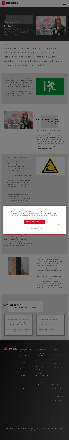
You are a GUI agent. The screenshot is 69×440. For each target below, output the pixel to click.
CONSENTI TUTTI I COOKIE (34, 222)
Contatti (61, 222)
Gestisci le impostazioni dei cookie (34, 228)
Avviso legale (53, 215)
